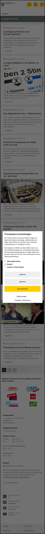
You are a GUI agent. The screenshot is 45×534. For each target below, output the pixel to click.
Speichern (22, 282)
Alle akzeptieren (22, 289)
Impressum (18, 300)
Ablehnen (22, 274)
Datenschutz (26, 300)
